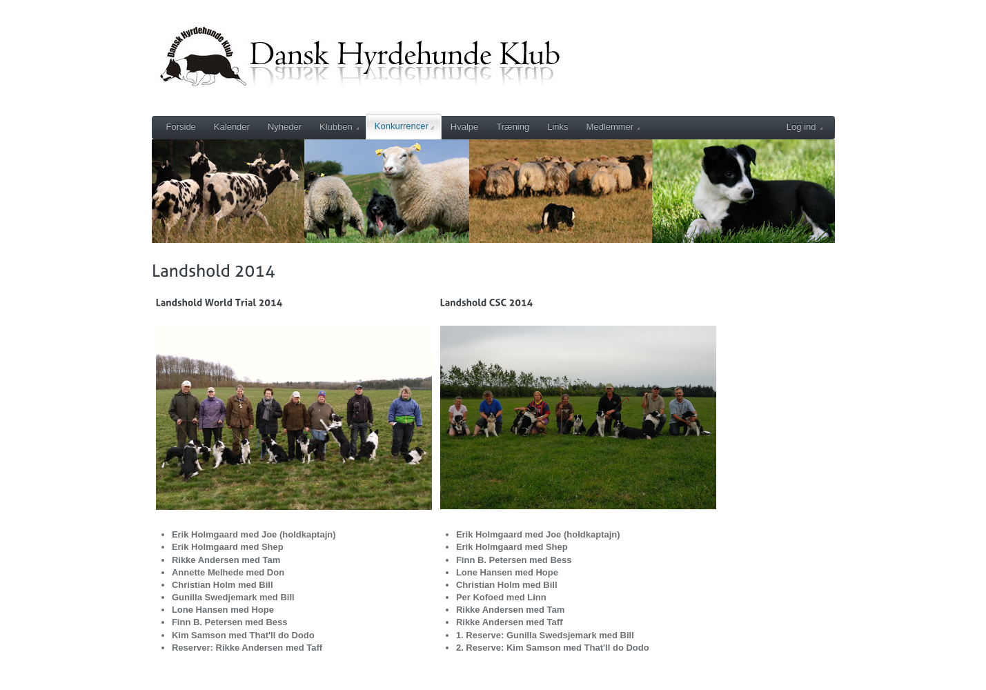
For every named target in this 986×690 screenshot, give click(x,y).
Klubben (339, 126)
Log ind (804, 126)
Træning (512, 126)
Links (557, 126)
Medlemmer (613, 126)
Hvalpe (464, 126)
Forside (181, 126)
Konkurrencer (404, 126)
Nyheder (285, 126)
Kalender (232, 126)
